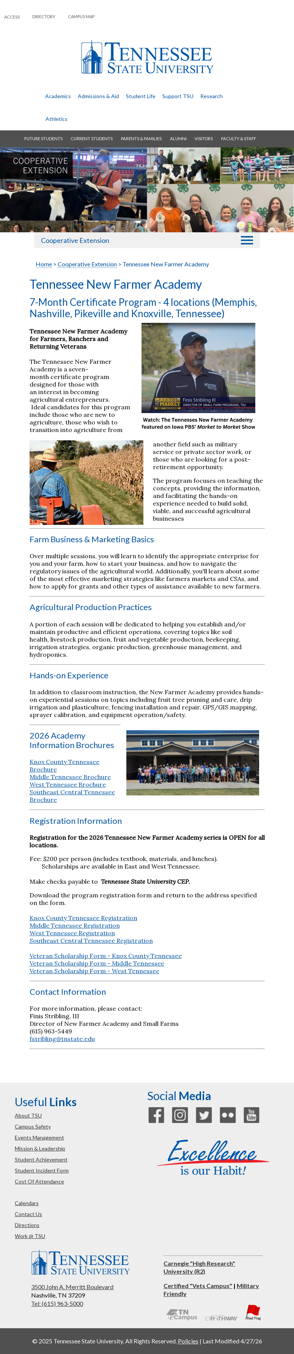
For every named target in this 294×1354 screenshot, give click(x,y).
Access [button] (12, 16)
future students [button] (43, 138)
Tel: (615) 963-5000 (57, 1303)
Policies (188, 1341)
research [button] (211, 96)
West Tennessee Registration (72, 933)
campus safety (33, 1126)
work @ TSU (30, 1236)
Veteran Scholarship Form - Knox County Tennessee (106, 956)
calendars (27, 1203)
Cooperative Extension (75, 240)
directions (27, 1225)
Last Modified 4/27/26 (232, 1341)
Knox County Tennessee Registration (83, 918)
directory (43, 16)
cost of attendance (39, 1181)
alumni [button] (178, 138)
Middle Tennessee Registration (75, 925)
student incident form (42, 1170)
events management (39, 1137)
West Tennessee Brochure (68, 784)
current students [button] (92, 138)
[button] (247, 240)
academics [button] (58, 96)
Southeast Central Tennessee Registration (91, 940)
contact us (28, 1214)
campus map (81, 16)
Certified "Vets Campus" (198, 1285)
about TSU (28, 1115)
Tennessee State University (147, 57)
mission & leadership (40, 1148)
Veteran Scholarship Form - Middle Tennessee (97, 963)
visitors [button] (204, 138)
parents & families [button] (141, 138)
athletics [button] (57, 119)
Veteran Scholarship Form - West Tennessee (94, 971)
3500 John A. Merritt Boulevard (72, 1286)
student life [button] (141, 96)
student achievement (41, 1159)
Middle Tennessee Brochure (70, 777)
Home (44, 264)
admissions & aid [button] (98, 96)
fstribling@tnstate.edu (62, 1039)
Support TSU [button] (177, 96)
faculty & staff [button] (238, 138)
